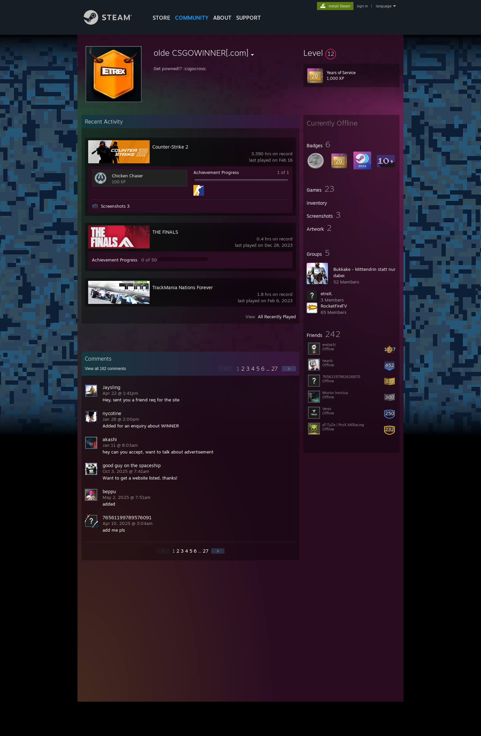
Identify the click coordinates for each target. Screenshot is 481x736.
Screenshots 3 (115, 206)
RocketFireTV (334, 306)
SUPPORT (248, 17)
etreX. (327, 293)
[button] (351, 52)
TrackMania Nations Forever (182, 287)
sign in (362, 6)
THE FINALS (165, 232)
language (383, 6)
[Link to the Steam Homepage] (113, 23)
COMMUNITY (191, 17)
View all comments (105, 368)
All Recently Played (277, 316)
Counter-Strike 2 (170, 147)
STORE (161, 17)
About (222, 17)
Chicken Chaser (127, 175)
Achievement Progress (216, 172)
